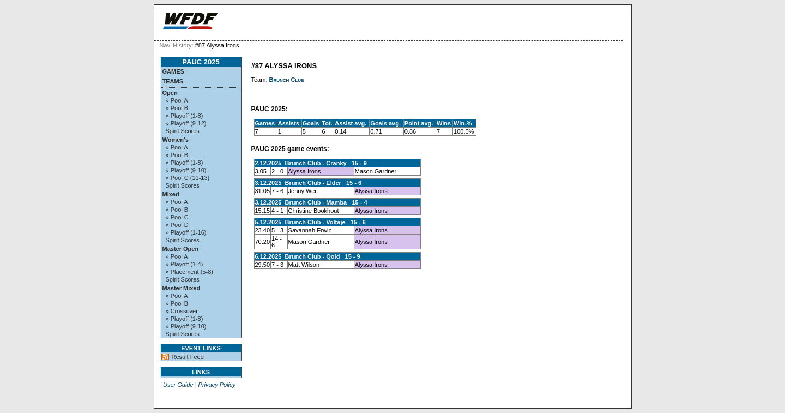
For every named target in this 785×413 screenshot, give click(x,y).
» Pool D (177, 225)
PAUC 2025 (200, 62)
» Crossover (182, 311)
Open (170, 92)
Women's (175, 139)
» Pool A (177, 100)
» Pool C (177, 217)
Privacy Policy (216, 384)
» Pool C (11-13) (188, 178)
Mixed (170, 194)
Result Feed (188, 357)
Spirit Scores (183, 131)
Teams (173, 81)
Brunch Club (286, 79)
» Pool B (177, 108)
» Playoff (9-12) (186, 123)
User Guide (178, 384)
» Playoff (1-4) (184, 264)
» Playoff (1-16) (186, 232)
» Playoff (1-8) (184, 115)
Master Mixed (181, 288)
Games (173, 71)
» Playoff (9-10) (186, 170)
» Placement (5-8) (189, 271)
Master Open (180, 249)
